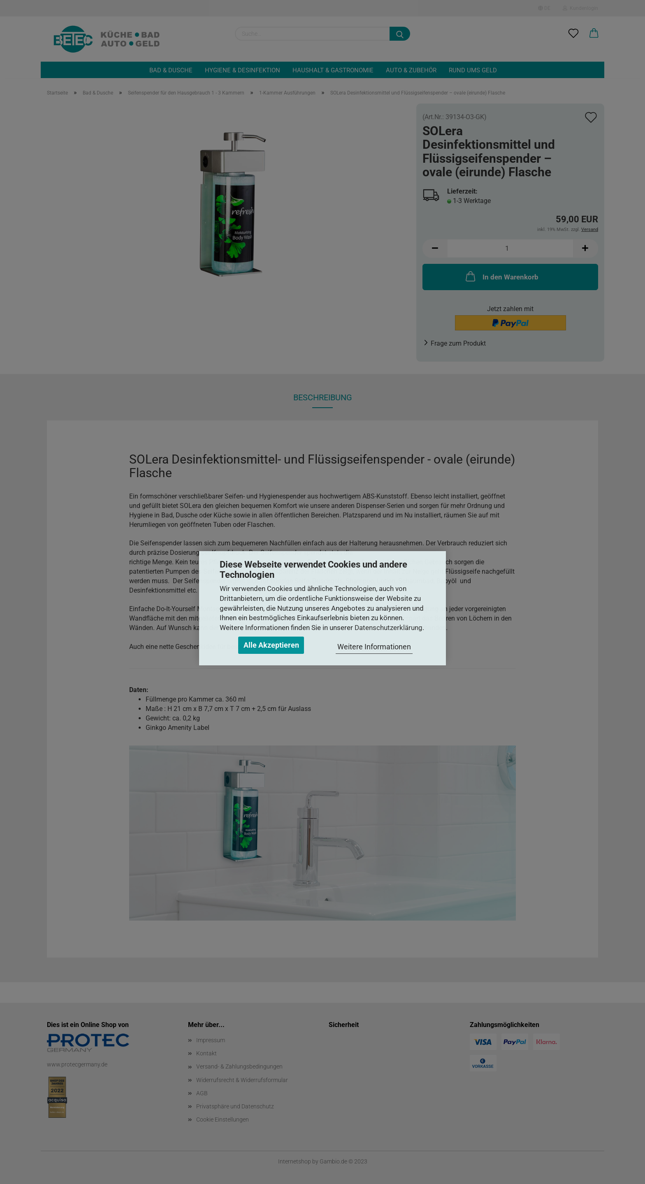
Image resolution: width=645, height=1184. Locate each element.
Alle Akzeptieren (271, 645)
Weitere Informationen (374, 646)
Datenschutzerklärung (388, 627)
